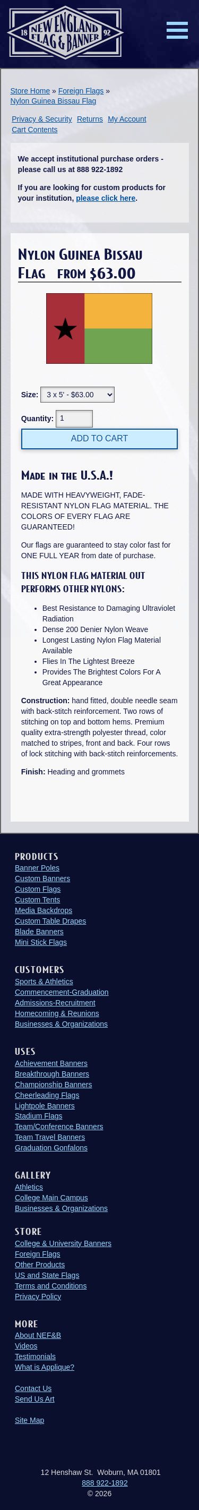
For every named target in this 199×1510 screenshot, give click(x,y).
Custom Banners (42, 878)
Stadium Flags (38, 1116)
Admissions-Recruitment (55, 1003)
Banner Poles (37, 868)
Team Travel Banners (50, 1137)
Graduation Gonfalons (51, 1148)
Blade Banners (39, 931)
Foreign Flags (81, 91)
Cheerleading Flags (47, 1095)
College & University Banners (63, 1243)
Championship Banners (53, 1084)
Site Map (29, 1420)
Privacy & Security (42, 119)
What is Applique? (44, 1367)
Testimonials (35, 1356)
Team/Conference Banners (59, 1126)
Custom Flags (37, 889)
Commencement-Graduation (62, 992)
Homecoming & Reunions (57, 1013)
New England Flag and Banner (65, 32)
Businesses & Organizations (61, 1024)
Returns (90, 119)
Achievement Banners (51, 1063)
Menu (177, 30)
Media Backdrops (43, 910)
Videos (26, 1346)
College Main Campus (51, 1197)
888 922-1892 (104, 1483)
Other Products (40, 1264)
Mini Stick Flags (41, 942)
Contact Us (33, 1388)
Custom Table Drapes (50, 921)
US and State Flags (47, 1275)
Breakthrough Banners (52, 1074)
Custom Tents (37, 899)
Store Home (30, 91)
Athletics (29, 1187)
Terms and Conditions (50, 1286)
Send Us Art (35, 1399)
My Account (127, 119)
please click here (105, 198)
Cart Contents (34, 129)
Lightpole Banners (45, 1106)
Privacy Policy (38, 1296)
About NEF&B (38, 1335)
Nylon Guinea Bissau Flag (54, 101)
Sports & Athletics (44, 981)
